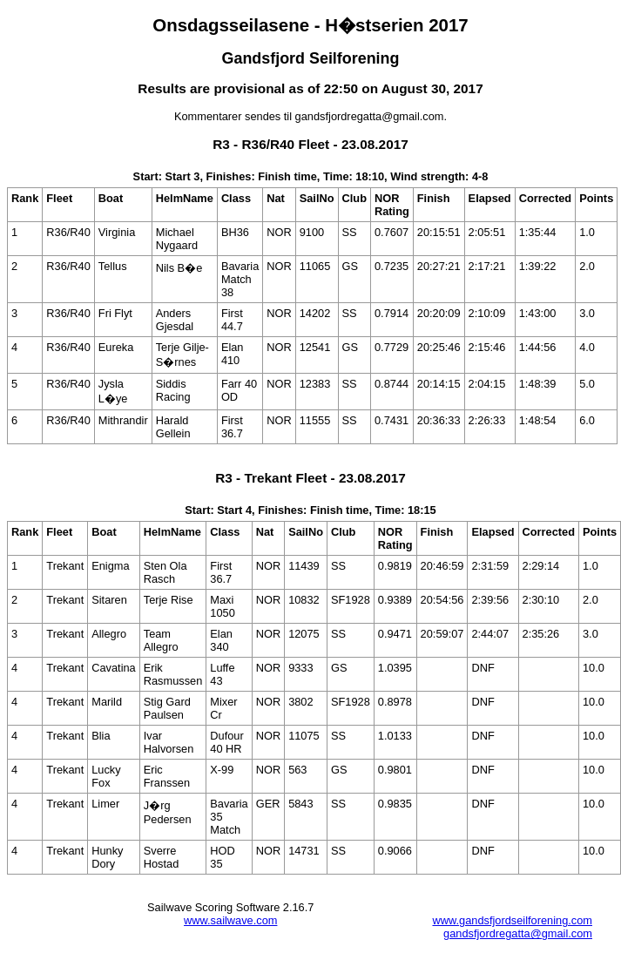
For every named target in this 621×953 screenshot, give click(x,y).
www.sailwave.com (230, 920)
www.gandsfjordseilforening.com (512, 920)
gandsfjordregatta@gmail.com (517, 933)
